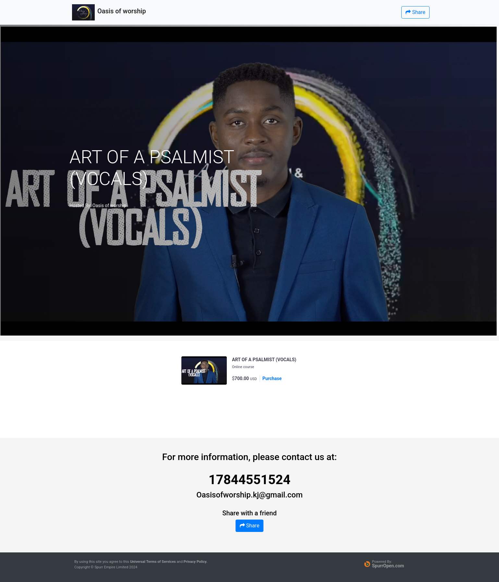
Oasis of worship (109, 205)
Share (415, 12)
